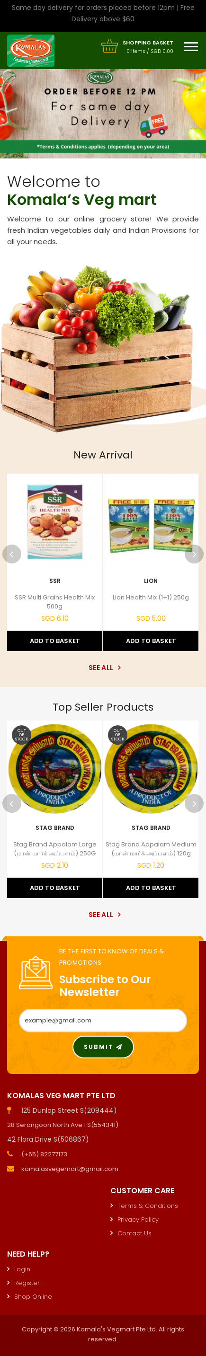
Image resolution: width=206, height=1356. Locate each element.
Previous (11, 554)
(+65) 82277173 (44, 1154)
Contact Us (134, 1233)
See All (103, 667)
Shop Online (33, 1296)
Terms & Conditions (147, 1205)
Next (194, 554)
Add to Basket (55, 640)
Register (27, 1282)
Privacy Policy (138, 1219)
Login (22, 1269)
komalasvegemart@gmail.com (69, 1168)
